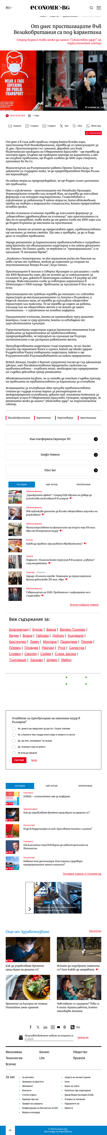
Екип (67, 1081)
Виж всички (95, 931)
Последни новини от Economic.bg (82, 874)
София (45, 654)
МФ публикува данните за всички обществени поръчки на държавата (62, 513)
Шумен (52, 660)
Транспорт (30, 572)
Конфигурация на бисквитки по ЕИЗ (40, 1108)
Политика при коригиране (78, 1090)
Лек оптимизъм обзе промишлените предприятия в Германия (57, 909)
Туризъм (29, 556)
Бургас (37, 629)
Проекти (79, 1058)
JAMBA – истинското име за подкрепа (46, 796)
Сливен (15, 654)
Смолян (31, 654)
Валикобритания (19, 417)
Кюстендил (17, 641)
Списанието (28, 793)
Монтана (50, 641)
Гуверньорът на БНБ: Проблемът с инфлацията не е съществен (58, 594)
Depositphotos (65, 1131)
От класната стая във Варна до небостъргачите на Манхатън (55, 846)
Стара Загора (65, 654)
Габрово (42, 635)
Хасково (36, 660)
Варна (51, 629)
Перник (87, 641)
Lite (42, 1058)
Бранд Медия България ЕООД (79, 1094)
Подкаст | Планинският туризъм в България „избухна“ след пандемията (60, 561)
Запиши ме (82, 1037)
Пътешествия (29, 825)
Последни (22, 484)
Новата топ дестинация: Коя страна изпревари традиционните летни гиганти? (53, 863)
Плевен (15, 648)
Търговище (17, 660)
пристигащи (88, 417)
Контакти (26, 1090)
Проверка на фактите (33, 1081)
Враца (27, 635)
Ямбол (66, 660)
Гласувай (19, 760)
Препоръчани (83, 484)
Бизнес (48, 902)
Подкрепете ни (72, 1103)
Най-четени (52, 484)
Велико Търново (72, 629)
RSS (75, 1027)
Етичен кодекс (29, 1094)
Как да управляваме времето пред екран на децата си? (56, 812)
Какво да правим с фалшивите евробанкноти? (56, 543)
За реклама (28, 1077)
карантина (44, 417)
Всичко (11, 1064)
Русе (61, 648)
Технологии (14, 1058)
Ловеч (34, 641)
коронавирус (66, 417)
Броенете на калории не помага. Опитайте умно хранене (27, 1005)
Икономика (14, 1052)
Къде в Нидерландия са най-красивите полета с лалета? (57, 828)
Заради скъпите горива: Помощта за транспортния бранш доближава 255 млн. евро (58, 578)
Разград (48, 648)
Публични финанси (34, 491)
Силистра (76, 648)
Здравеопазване (30, 809)
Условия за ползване (75, 1099)
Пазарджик (68, 641)
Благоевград (19, 629)
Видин (14, 635)
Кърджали (76, 635)
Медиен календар (31, 1112)
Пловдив (31, 648)
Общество (80, 1052)
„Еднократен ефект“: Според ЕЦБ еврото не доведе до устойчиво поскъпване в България (59, 497)
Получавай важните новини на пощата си (49, 1035)
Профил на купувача (32, 1103)
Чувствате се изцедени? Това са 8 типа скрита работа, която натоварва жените (78, 1007)
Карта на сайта (72, 1086)
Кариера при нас (30, 1099)
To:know (29, 540)
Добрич (58, 635)
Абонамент (27, 1086)
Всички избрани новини (84, 604)
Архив (34, 760)
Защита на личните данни (78, 1077)
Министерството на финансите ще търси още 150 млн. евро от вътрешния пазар (61, 529)
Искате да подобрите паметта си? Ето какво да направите (78, 967)
